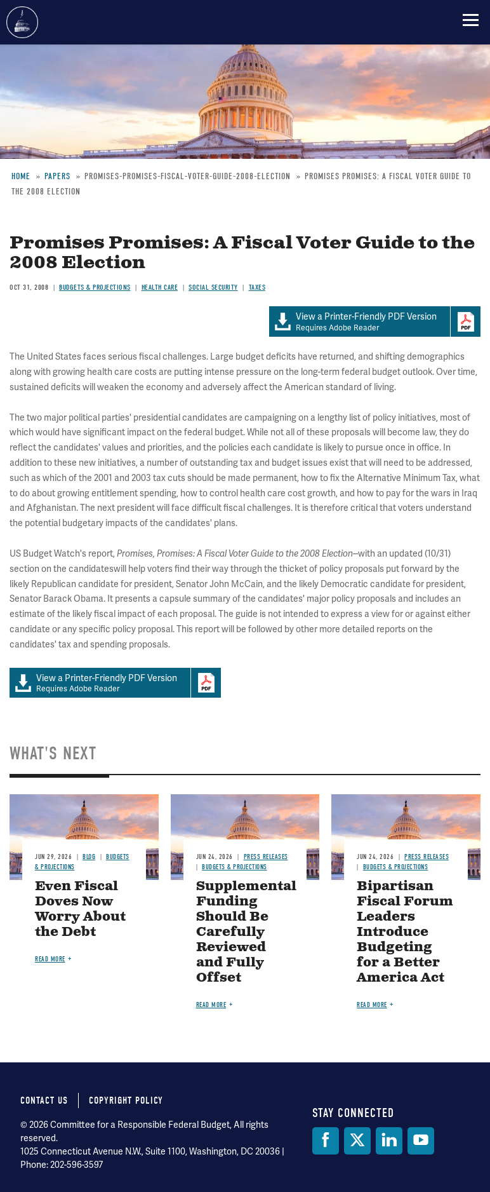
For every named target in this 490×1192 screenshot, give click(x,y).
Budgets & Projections (95, 287)
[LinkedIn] (389, 1141)
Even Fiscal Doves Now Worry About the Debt (80, 909)
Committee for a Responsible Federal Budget (22, 22)
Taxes (257, 287)
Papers (57, 176)
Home (20, 176)
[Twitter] (357, 1141)
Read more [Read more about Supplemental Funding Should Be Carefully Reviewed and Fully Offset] (211, 1005)
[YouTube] (420, 1141)
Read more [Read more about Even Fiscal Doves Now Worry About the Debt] (50, 959)
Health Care (160, 287)
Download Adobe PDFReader (465, 321)
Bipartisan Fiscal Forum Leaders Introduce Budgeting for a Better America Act (405, 932)
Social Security (213, 287)
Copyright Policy (126, 1100)
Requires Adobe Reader (359, 321)
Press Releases (266, 857)
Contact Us (44, 1100)
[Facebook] (325, 1141)
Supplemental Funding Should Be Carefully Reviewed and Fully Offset (246, 932)
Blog (89, 857)
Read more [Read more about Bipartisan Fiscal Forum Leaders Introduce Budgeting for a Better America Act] (372, 1005)
